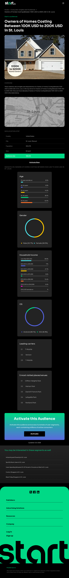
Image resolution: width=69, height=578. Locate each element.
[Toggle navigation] (63, 3)
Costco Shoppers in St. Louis (14, 472)
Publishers (10, 500)
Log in (9, 532)
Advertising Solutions (15, 508)
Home (7, 10)
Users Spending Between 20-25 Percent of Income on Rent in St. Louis (27, 467)
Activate (34, 434)
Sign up (9, 536)
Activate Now (34, 162)
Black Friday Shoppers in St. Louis (16, 477)
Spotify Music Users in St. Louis (15, 462)
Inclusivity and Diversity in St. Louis (16, 457)
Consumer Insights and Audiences (23, 10)
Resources (10, 516)
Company (10, 524)
